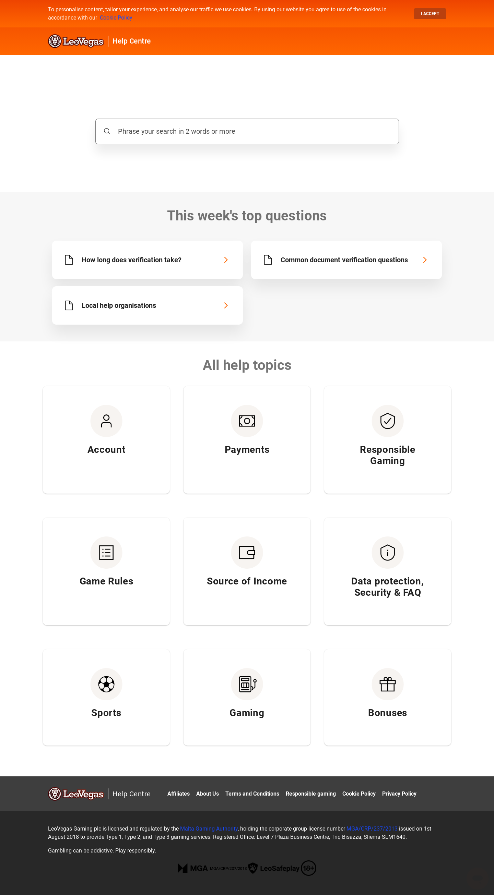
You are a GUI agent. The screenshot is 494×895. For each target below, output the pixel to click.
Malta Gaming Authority (209, 828)
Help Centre (132, 41)
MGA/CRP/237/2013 (372, 828)
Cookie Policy (116, 17)
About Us (207, 793)
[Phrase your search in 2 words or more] (247, 131)
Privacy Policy (399, 793)
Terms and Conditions (252, 793)
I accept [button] (430, 13)
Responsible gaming (311, 793)
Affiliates (178, 793)
